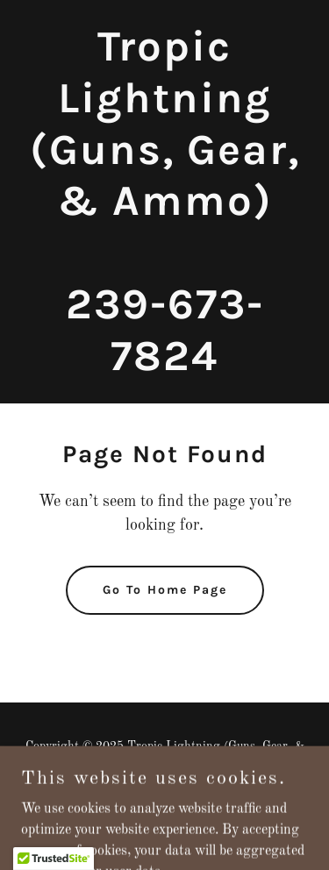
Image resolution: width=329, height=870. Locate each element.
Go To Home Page (165, 589)
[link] (164, 367)
